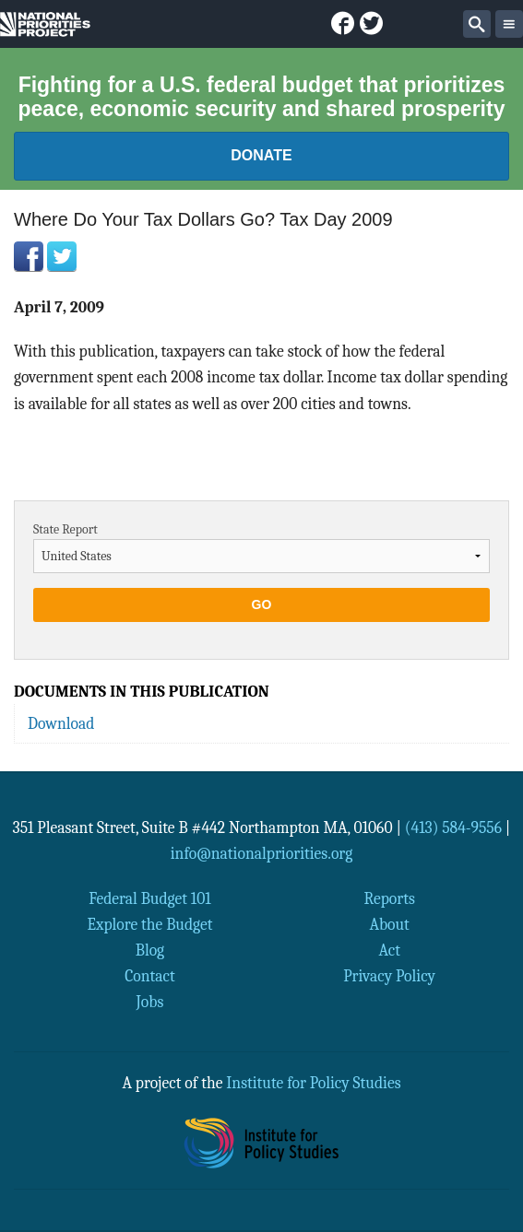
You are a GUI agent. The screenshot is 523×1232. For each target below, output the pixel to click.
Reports (388, 898)
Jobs (150, 1001)
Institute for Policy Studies (313, 1083)
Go (262, 604)
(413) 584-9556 (453, 827)
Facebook (28, 256)
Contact (150, 976)
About (389, 924)
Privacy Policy (389, 976)
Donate (261, 155)
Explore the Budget (149, 924)
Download (61, 723)
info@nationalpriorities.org (262, 853)
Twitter (62, 256)
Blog (150, 950)
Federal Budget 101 (150, 898)
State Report (65, 529)
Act (389, 950)
